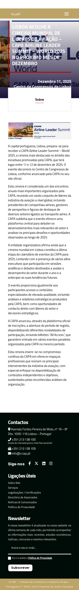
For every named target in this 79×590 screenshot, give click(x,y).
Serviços (13, 487)
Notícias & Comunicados (22, 502)
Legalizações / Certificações (24, 492)
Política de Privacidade (21, 507)
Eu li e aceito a (30, 558)
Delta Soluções (64, 586)
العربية (15, 14)
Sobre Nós (14, 482)
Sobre (39, 99)
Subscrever (20, 568)
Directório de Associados (22, 497)
